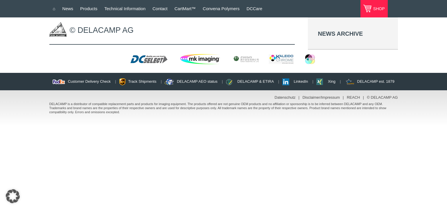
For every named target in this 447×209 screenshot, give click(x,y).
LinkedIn (301, 81)
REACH (353, 97)
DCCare (254, 8)
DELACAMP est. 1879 (375, 81)
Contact (160, 8)
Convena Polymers (221, 8)
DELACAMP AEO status (197, 81)
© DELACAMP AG (382, 97)
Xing (331, 81)
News (67, 8)
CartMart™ (185, 8)
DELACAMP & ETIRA (255, 81)
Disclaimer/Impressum (321, 97)
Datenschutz (284, 97)
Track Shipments (142, 81)
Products (88, 8)
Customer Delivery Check (89, 81)
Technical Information (125, 8)
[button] (13, 196)
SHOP (378, 8)
